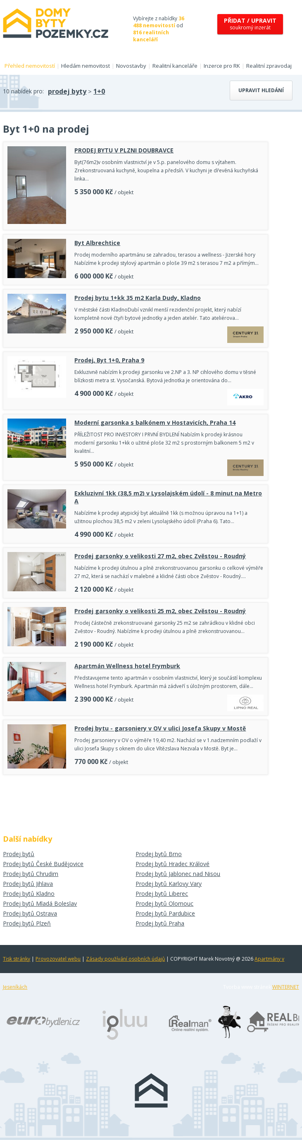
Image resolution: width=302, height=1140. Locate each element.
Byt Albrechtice (97, 243)
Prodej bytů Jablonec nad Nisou (178, 874)
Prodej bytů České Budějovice (43, 864)
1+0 (99, 91)
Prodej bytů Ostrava (30, 913)
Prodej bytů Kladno (29, 893)
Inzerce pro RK (222, 65)
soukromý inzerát (250, 24)
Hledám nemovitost (85, 65)
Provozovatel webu (58, 958)
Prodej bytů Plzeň (27, 923)
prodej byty (67, 91)
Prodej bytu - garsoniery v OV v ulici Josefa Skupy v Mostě (160, 728)
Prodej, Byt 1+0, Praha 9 (109, 360)
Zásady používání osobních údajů (125, 958)
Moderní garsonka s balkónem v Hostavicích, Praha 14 (154, 422)
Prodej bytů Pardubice (165, 913)
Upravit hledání (261, 90)
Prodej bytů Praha (160, 923)
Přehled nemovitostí (30, 65)
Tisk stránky (16, 958)
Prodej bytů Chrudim (30, 874)
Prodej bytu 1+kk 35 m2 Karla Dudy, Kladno (137, 298)
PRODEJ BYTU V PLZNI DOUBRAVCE (124, 150)
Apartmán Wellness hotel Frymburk (127, 666)
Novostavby (131, 65)
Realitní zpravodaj (269, 65)
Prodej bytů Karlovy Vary (169, 884)
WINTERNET (285, 986)
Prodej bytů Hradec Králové (172, 864)
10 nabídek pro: (23, 91)
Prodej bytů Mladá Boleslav (40, 903)
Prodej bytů (18, 854)
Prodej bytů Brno (159, 854)
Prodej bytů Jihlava (28, 884)
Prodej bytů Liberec (162, 893)
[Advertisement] (135, 801)
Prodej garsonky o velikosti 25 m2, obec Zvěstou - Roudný (160, 611)
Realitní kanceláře (174, 65)
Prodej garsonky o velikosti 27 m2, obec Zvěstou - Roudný (160, 556)
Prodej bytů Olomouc (164, 903)
